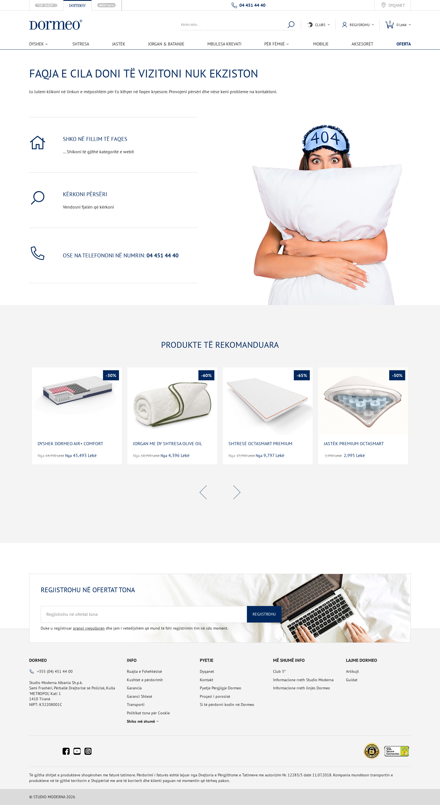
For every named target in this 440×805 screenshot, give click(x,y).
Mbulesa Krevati (224, 44)
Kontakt (206, 679)
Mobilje (321, 44)
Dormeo (38, 660)
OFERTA (404, 44)
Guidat (352, 679)
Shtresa (80, 44)
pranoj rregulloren (89, 628)
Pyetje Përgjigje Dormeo (220, 687)
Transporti (136, 704)
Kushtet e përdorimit (145, 679)
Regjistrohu (264, 614)
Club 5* (279, 671)
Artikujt (352, 671)
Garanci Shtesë (139, 696)
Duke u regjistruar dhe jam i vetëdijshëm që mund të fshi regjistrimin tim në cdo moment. (134, 628)
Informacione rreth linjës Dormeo (301, 687)
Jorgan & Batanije (166, 44)
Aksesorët (362, 44)
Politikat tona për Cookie (148, 712)
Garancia (134, 687)
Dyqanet (397, 5)
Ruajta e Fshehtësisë (144, 671)
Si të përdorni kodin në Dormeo (227, 704)
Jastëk (118, 44)
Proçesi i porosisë (215, 696)
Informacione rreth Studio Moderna (303, 679)
